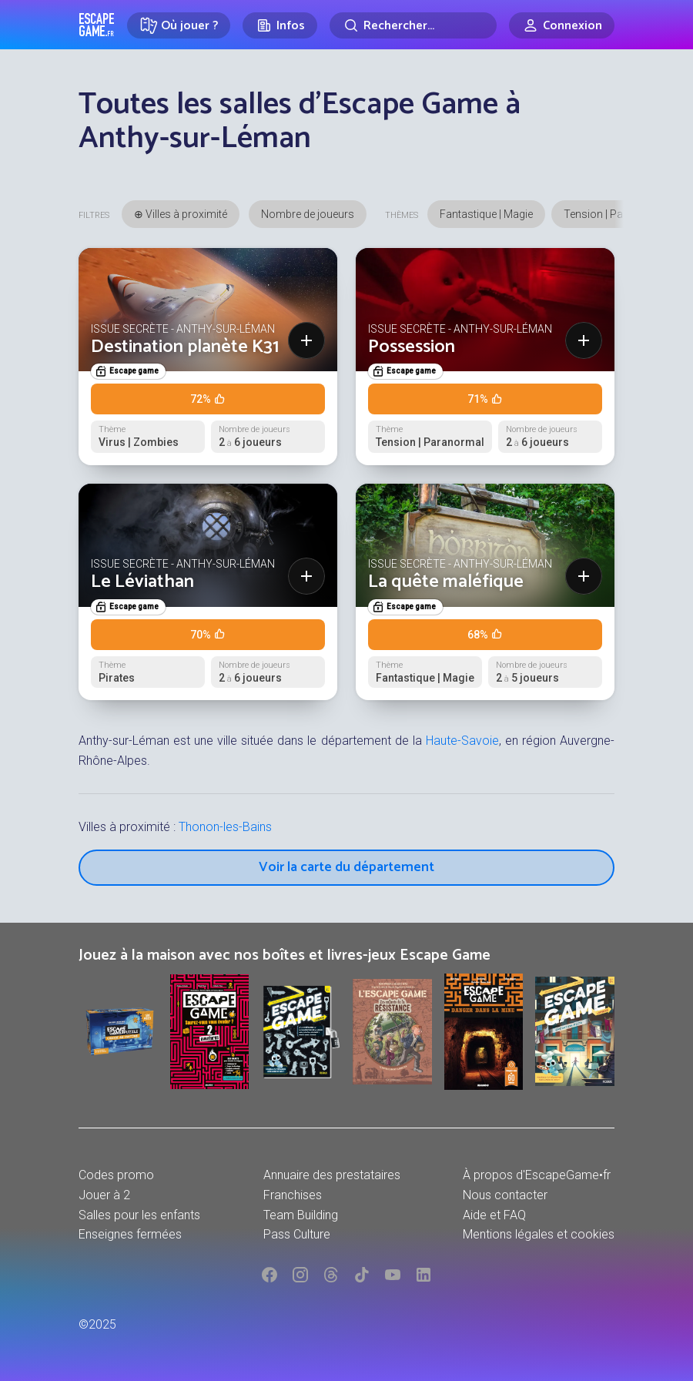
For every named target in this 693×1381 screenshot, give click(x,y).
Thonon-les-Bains (225, 827)
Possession (411, 347)
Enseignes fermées (130, 1234)
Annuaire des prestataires (331, 1175)
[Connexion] (561, 25)
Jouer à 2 (104, 1195)
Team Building (300, 1215)
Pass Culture (296, 1234)
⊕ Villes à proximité (180, 214)
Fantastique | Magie (486, 214)
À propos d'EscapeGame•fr (537, 1175)
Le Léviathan (142, 582)
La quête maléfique (446, 582)
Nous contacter (505, 1195)
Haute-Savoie (462, 740)
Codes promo (116, 1175)
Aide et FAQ (494, 1215)
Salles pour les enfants (139, 1215)
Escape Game (97, 24)
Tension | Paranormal (616, 214)
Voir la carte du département (346, 867)
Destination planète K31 (185, 347)
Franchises (292, 1195)
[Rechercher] (413, 25)
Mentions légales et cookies (538, 1234)
